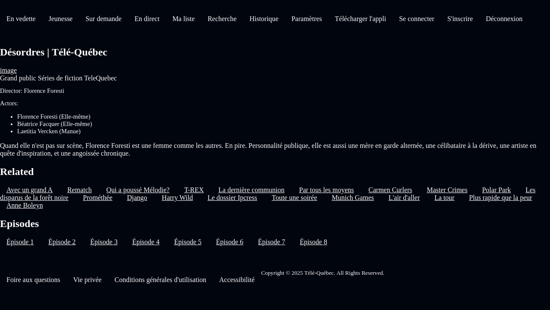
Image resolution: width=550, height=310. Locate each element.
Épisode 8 (313, 242)
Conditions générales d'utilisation (160, 279)
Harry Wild (177, 197)
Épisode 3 (104, 242)
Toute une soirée (294, 197)
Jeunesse (61, 18)
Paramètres (306, 18)
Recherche (222, 18)
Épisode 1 (20, 242)
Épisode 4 (146, 242)
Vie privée (87, 279)
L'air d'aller (404, 197)
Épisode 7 (271, 242)
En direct (146, 18)
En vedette (21, 18)
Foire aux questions (33, 279)
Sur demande (104, 18)
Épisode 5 (188, 242)
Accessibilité (237, 279)
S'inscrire (460, 18)
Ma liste (183, 18)
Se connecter (416, 18)
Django (137, 197)
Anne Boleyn (24, 205)
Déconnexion (504, 18)
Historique (264, 18)
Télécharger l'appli (360, 18)
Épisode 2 (62, 242)
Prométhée (97, 197)
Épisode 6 (230, 242)
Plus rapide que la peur (500, 197)
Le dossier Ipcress (232, 197)
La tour (444, 197)
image (8, 70)
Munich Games (353, 197)
